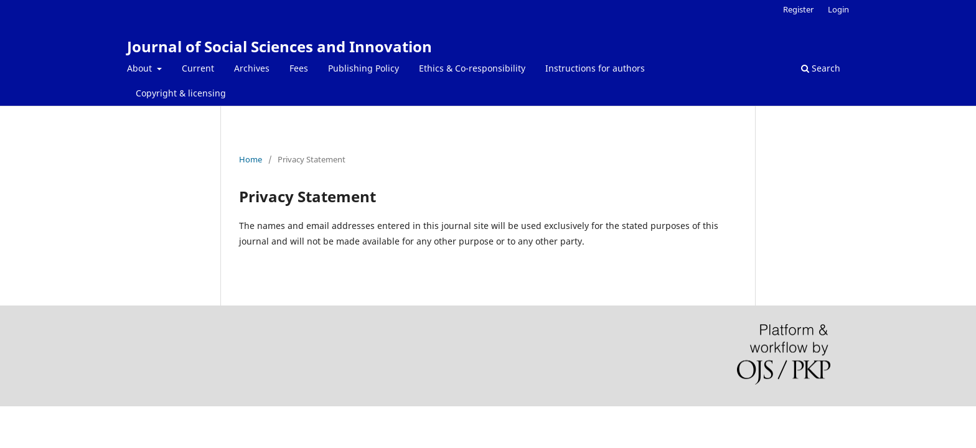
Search (820, 68)
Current (198, 68)
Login (838, 9)
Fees (298, 68)
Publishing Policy (363, 68)
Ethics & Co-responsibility (472, 68)
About (140, 68)
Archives (252, 68)
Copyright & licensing (181, 93)
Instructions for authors (595, 68)
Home (250, 159)
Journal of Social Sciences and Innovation (279, 46)
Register (798, 9)
